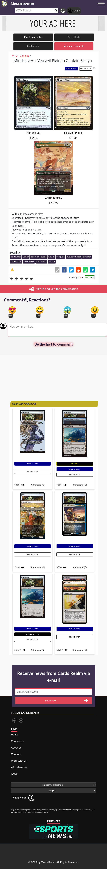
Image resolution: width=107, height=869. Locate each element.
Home (14, 734)
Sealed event (29, 261)
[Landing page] (4, 3)
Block (43, 257)
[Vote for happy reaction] (39, 310)
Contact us (17, 740)
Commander (16, 257)
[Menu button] (101, 6)
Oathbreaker (16, 261)
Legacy (26, 257)
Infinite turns (71, 68)
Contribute (74, 37)
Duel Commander (74, 257)
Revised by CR (85, 68)
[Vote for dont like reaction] (94, 310)
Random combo (33, 37)
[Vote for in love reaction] (12, 310)
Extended (87, 257)
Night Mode (19, 797)
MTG (15, 55)
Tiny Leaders (41, 261)
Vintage (52, 261)
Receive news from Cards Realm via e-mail (53, 676)
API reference (19, 767)
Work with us (19, 760)
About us (16, 747)
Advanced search (74, 46)
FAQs (14, 773)
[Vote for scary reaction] (67, 310)
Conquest (60, 257)
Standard (35, 257)
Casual (51, 257)
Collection (33, 45)
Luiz (80, 277)
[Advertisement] (53, 377)
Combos (24, 55)
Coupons (16, 754)
